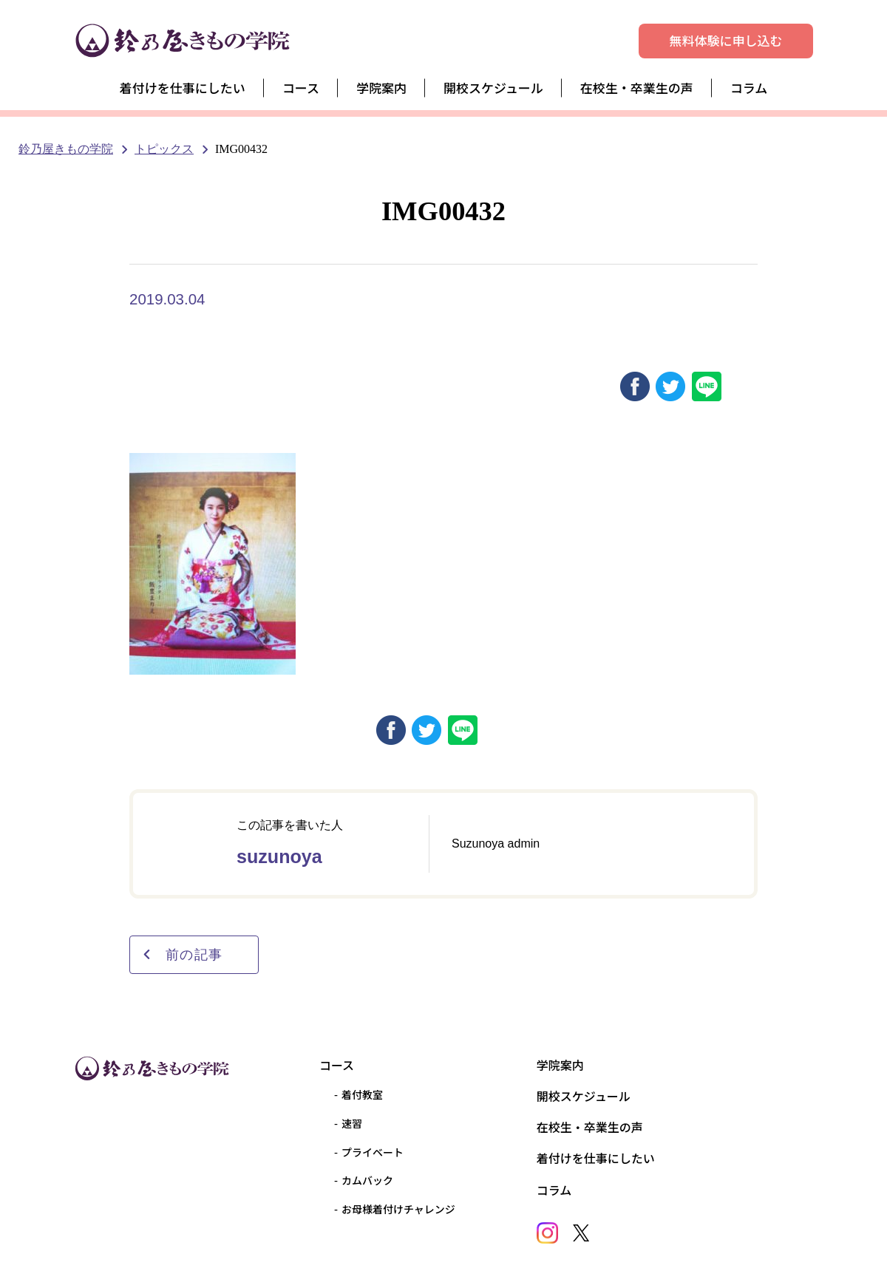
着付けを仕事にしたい (182, 87)
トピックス (164, 149)
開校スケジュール (493, 87)
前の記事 (182, 954)
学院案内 (381, 87)
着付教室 (362, 1094)
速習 (351, 1123)
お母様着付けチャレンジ (398, 1209)
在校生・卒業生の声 (636, 87)
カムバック (367, 1180)
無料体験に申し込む (726, 40)
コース (300, 87)
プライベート (372, 1152)
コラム (749, 87)
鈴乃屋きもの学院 (65, 149)
